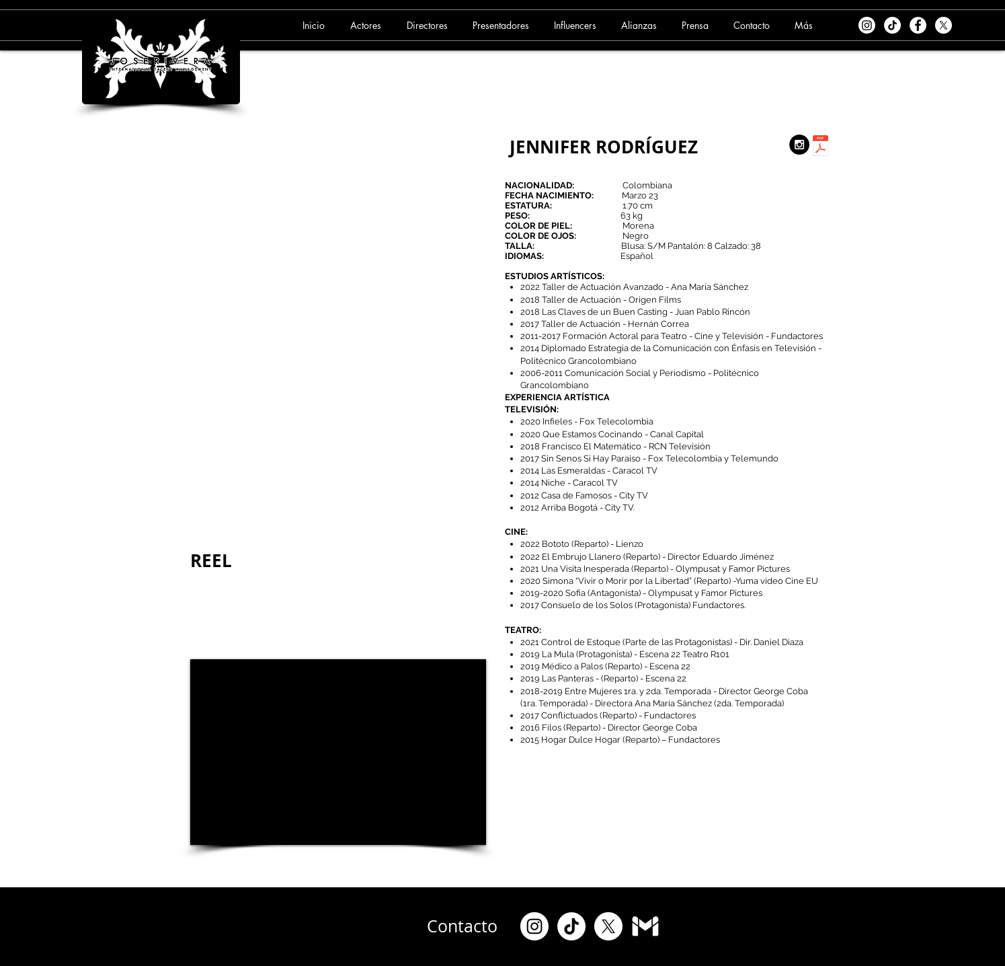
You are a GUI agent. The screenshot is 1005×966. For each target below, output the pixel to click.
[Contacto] (462, 926)
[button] (367, 25)
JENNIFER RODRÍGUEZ (604, 147)
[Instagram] (866, 25)
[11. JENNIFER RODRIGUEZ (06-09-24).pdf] (820, 147)
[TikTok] (892, 25)
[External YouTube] (338, 752)
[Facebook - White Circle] (918, 25)
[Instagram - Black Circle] (799, 145)
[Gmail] (645, 926)
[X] (943, 25)
